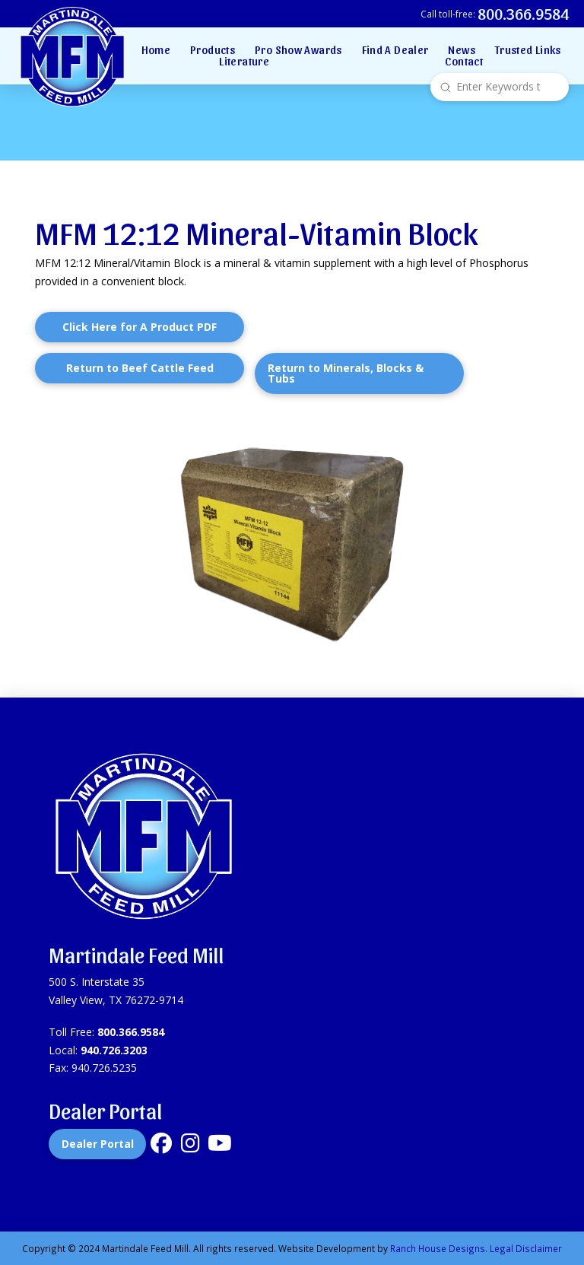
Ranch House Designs (437, 1248)
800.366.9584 (130, 1032)
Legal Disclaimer (526, 1248)
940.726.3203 (114, 1050)
